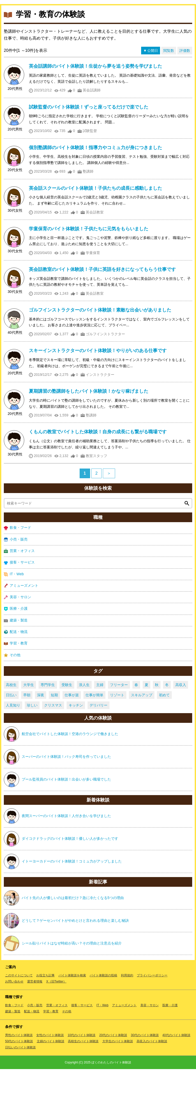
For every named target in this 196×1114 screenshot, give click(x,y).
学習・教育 (16, 688)
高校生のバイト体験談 (83, 1086)
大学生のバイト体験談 (117, 1086)
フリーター (119, 730)
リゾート (117, 740)
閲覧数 (168, 95)
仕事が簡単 (94, 740)
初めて (164, 740)
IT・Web (14, 619)
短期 (54, 740)
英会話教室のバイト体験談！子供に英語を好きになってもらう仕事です (102, 314)
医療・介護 (16, 653)
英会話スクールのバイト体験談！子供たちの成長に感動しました (95, 233)
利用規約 (127, 1020)
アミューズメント (21, 630)
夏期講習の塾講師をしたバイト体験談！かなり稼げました (88, 436)
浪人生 (84, 730)
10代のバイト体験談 (81, 1080)
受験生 (67, 730)
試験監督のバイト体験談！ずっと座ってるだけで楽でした (88, 151)
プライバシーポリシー (152, 1020)
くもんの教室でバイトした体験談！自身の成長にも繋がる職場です (98, 476)
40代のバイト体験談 (176, 1080)
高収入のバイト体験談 (152, 1086)
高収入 (180, 730)
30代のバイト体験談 (145, 1080)
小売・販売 (16, 584)
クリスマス (53, 750)
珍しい (32, 750)
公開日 (152, 95)
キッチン (76, 750)
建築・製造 (16, 665)
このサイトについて (19, 1020)
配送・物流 (16, 677)
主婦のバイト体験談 (50, 1086)
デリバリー (98, 750)
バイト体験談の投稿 (103, 1020)
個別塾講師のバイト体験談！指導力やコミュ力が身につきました (95, 192)
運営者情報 (34, 1026)
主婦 (99, 730)
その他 (12, 700)
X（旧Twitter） (56, 1026)
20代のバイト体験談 (113, 1080)
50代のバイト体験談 (19, 1086)
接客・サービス (19, 607)
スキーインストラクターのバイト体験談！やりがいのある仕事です (98, 395)
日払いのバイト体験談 (20, 1092)
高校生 (11, 730)
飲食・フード (17, 572)
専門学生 (48, 730)
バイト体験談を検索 (72, 1020)
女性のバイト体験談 (50, 1080)
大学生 (28, 730)
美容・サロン (17, 642)
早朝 (26, 740)
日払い (11, 740)
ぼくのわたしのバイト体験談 (111, 1107)
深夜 (40, 740)
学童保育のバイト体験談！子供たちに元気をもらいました (88, 273)
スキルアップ (141, 740)
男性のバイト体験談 (19, 1080)
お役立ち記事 (45, 1020)
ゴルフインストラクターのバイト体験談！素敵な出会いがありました (100, 354)
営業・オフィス (19, 596)
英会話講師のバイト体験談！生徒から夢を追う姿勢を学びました (95, 111)
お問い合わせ (14, 1026)
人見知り (13, 750)
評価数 (184, 95)
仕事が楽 (72, 740)
